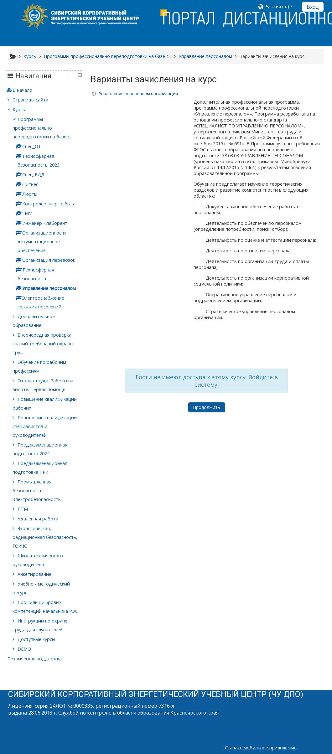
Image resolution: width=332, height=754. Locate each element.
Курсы (23, 109)
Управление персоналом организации (138, 93)
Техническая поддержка (39, 667)
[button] (278, 6)
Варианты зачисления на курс (271, 56)
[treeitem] (46, 90)
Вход (313, 6)
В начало (27, 90)
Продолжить (206, 407)
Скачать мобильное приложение (261, 748)
